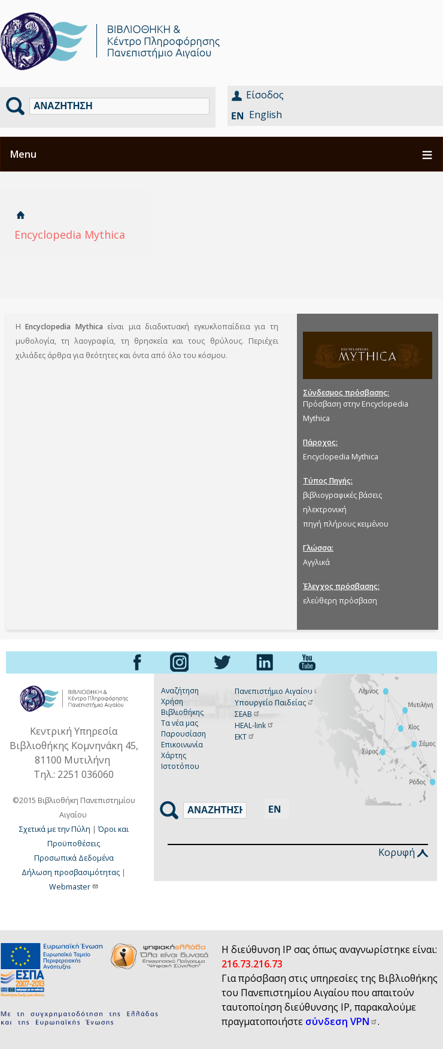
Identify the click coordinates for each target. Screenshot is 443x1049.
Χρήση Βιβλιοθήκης (182, 706)
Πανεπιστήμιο (278, 691)
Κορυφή (403, 852)
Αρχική (20, 215)
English (265, 114)
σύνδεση (341, 1021)
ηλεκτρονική (325, 509)
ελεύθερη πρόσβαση (340, 601)
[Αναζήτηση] (119, 106)
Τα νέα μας (179, 723)
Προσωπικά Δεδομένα (74, 858)
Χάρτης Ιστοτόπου (180, 760)
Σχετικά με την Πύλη (54, 829)
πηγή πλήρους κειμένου (346, 524)
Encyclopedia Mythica (340, 457)
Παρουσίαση (183, 734)
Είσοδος (265, 94)
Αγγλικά (316, 562)
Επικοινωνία (182, 745)
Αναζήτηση (180, 691)
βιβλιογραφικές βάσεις (342, 495)
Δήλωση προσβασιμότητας (71, 872)
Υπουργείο (274, 703)
